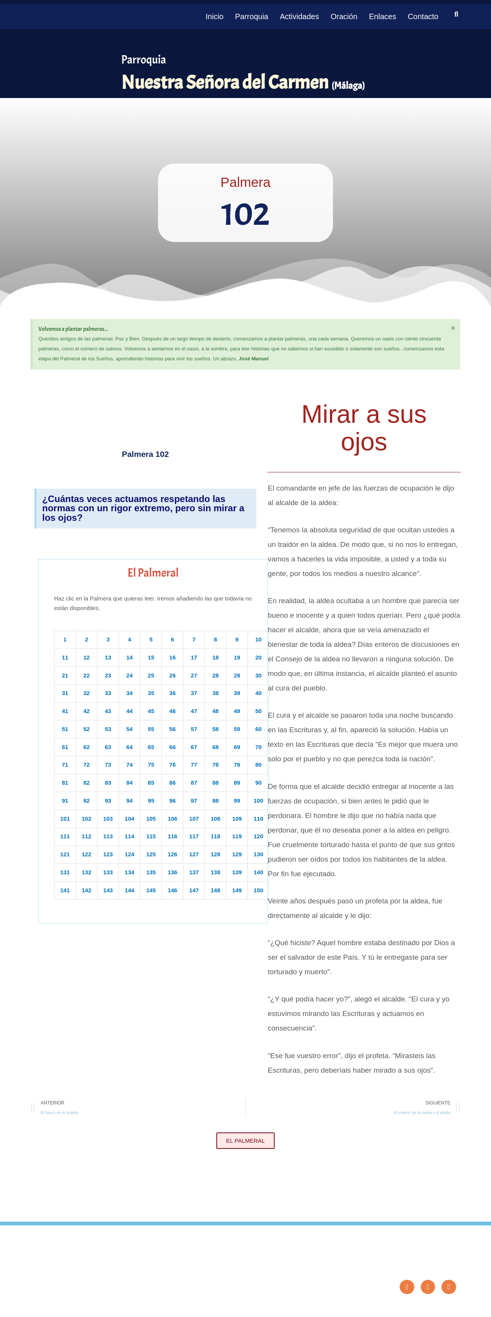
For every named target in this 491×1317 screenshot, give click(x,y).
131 (65, 872)
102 (86, 818)
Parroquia (252, 16)
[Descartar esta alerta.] (452, 328)
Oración (344, 16)
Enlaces (382, 16)
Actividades (299, 16)
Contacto (423, 16)
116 (172, 836)
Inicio (215, 16)
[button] (456, 14)
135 (151, 872)
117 (194, 836)
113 (108, 836)
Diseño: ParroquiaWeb (435, 1307)
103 (108, 818)
